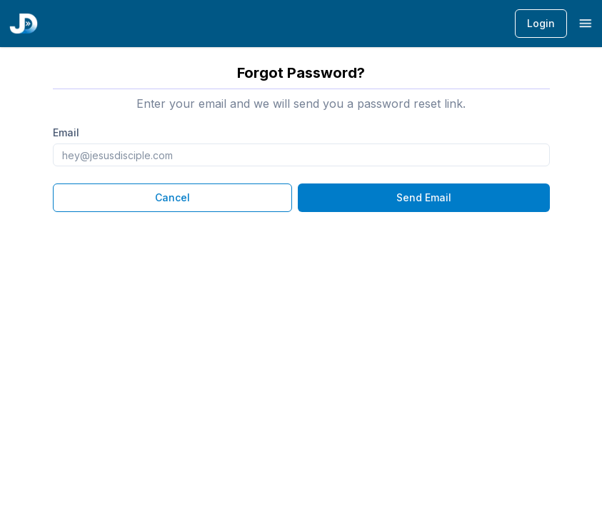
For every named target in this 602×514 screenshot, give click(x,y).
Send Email (423, 197)
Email (66, 132)
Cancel (172, 197)
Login (541, 23)
